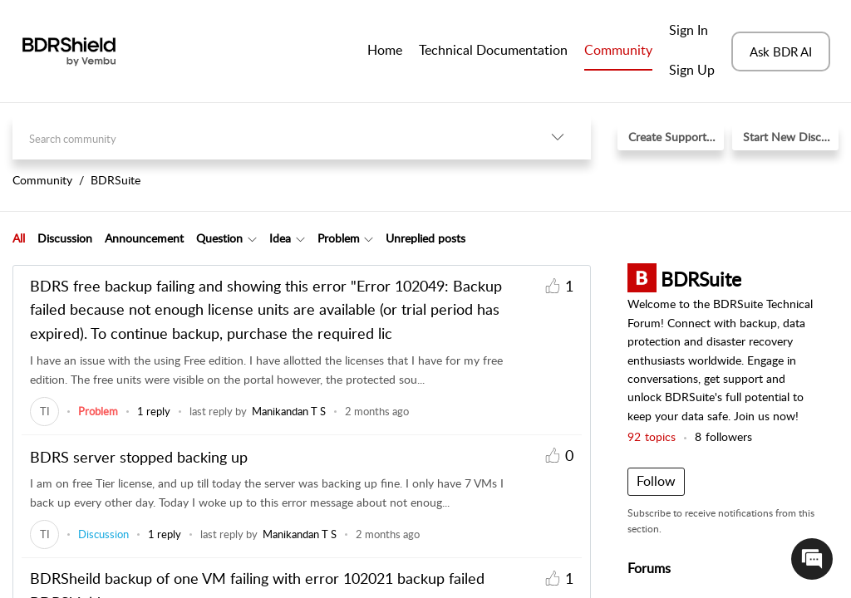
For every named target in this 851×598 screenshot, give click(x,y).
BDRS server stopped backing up (139, 457)
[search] (268, 137)
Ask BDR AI (781, 51)
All (18, 238)
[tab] (18, 238)
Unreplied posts (425, 238)
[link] (44, 411)
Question (219, 238)
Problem (338, 238)
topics (651, 436)
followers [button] (723, 436)
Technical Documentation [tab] (493, 50)
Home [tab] (384, 50)
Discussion (64, 238)
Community (618, 50)
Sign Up (692, 70)
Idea (280, 238)
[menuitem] (692, 31)
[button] (557, 137)
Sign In (688, 30)
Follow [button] (656, 481)
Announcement (144, 238)
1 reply (153, 411)
